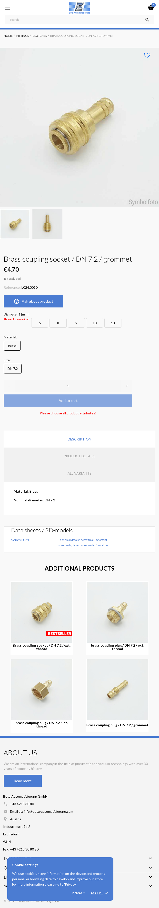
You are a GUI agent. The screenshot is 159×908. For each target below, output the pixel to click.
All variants (79, 473)
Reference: (12, 287)
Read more (23, 780)
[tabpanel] (79, 127)
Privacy (78, 893)
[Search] (79, 19)
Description (79, 439)
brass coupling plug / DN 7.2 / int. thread (42, 724)
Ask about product (33, 301)
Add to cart (68, 400)
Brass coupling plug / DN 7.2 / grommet (117, 725)
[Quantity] (68, 386)
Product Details (79, 456)
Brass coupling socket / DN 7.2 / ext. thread (41, 647)
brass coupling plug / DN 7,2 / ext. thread (117, 647)
